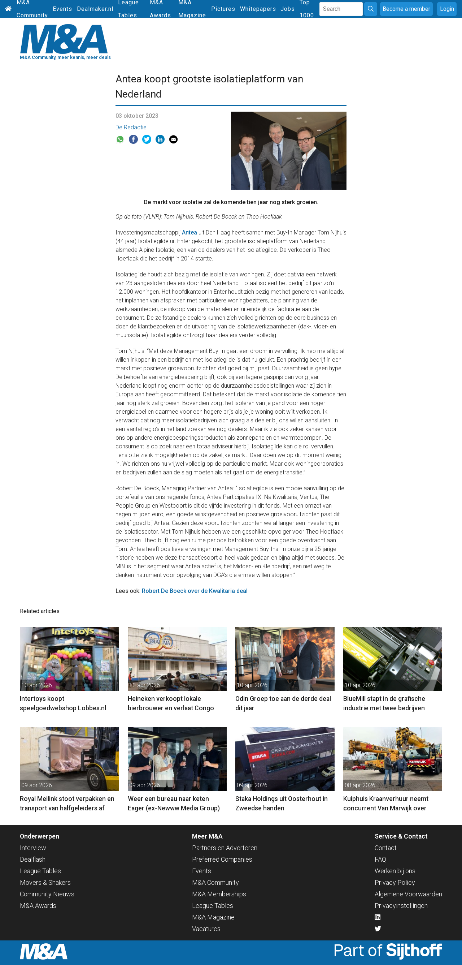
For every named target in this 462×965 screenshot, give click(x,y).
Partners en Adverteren (224, 848)
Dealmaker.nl (95, 8)
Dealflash (32, 859)
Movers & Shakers (45, 882)
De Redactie (131, 127)
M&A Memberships (219, 894)
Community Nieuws (47, 894)
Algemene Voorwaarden (408, 894)
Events (62, 8)
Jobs (287, 8)
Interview (33, 848)
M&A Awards (38, 905)
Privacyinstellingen (401, 905)
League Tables (40, 871)
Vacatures (206, 928)
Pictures (223, 8)
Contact (386, 848)
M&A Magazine (213, 917)
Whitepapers (258, 8)
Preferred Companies (222, 859)
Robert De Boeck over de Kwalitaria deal (195, 590)
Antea (189, 232)
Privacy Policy (395, 882)
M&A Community (215, 882)
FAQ (380, 859)
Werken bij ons (395, 871)
